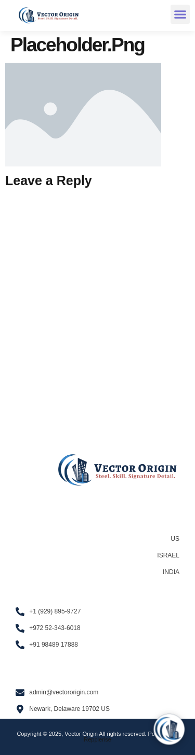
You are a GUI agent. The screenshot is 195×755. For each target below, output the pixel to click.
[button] (180, 14)
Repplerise (97, 739)
